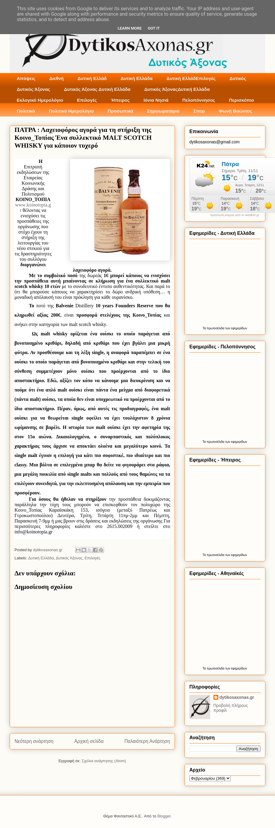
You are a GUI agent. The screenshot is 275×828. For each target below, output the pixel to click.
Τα (205, 328)
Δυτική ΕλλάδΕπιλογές (191, 78)
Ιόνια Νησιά (156, 100)
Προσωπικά (120, 110)
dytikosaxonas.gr (237, 697)
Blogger (164, 816)
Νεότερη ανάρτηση (33, 741)
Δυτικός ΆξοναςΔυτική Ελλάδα (177, 89)
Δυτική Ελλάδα (137, 78)
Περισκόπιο (241, 100)
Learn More (130, 28)
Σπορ (199, 110)
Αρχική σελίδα (88, 741)
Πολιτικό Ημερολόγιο (71, 110)
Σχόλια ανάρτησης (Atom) (104, 761)
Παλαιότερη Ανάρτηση (147, 741)
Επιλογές (87, 100)
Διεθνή (56, 78)
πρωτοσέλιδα (215, 328)
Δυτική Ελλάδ (92, 78)
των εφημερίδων (235, 328)
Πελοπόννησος (198, 100)
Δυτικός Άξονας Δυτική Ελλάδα (97, 89)
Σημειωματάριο (163, 110)
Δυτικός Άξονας (33, 89)
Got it (154, 28)
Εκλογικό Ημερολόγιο (40, 100)
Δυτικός (237, 78)
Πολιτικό (26, 110)
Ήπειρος (120, 100)
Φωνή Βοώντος (235, 110)
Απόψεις (26, 78)
